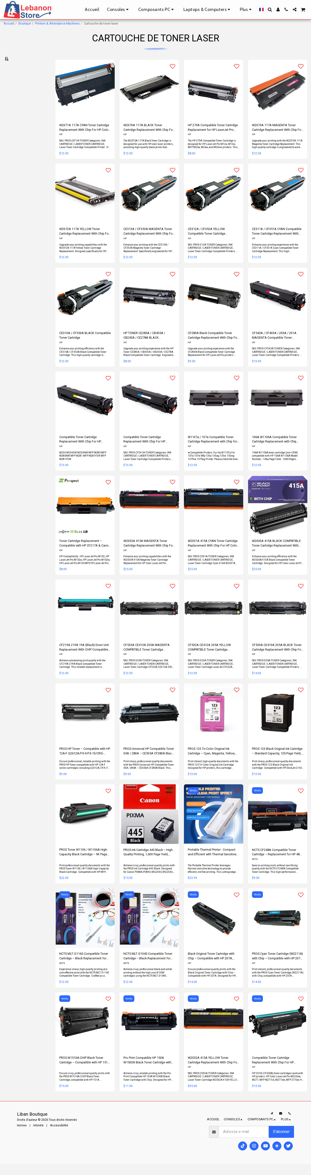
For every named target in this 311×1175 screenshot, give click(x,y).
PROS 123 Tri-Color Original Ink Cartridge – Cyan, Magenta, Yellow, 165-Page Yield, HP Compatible (211, 762)
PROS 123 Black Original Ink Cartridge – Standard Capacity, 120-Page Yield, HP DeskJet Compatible (277, 762)
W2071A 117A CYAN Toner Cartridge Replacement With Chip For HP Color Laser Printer (84, 138)
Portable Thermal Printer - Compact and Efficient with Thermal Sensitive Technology (212, 863)
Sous (16, 84)
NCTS (255, 870)
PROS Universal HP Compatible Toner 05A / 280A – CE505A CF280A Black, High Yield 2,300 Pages (148, 762)
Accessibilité (59, 1136)
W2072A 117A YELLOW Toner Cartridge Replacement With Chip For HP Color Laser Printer (84, 243)
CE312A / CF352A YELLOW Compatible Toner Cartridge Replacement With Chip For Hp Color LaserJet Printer (213, 243)
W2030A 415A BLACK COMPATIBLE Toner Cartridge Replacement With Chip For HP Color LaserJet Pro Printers (276, 554)
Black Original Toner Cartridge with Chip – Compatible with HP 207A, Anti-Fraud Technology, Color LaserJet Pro (211, 967)
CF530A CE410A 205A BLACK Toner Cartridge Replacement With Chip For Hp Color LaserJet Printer (277, 658)
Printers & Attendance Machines (57, 23)
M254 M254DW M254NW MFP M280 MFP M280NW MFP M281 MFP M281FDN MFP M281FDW (82, 467)
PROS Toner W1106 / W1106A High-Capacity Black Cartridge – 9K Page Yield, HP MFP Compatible (83, 863)
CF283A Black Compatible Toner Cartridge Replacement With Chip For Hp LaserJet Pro (213, 346)
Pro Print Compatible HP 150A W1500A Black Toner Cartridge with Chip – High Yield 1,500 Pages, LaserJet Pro (147, 1071)
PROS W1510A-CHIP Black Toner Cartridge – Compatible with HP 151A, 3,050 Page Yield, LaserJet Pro (85, 1071)
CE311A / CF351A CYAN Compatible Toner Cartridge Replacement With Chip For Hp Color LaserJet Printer (277, 243)
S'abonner (281, 1143)
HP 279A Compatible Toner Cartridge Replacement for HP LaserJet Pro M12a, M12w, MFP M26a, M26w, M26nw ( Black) (213, 138)
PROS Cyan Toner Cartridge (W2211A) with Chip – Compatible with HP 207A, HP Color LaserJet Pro (277, 967)
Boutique (24, 23)
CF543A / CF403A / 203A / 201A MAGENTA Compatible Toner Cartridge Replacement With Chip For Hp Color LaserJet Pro (277, 346)
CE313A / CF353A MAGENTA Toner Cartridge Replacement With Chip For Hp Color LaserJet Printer (148, 243)
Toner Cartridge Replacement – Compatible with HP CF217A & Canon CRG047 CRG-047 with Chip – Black (84, 554)
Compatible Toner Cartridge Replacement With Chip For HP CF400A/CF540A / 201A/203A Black (277, 1071)
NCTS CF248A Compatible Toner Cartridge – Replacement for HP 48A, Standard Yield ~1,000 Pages (277, 863)
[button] (270, 9)
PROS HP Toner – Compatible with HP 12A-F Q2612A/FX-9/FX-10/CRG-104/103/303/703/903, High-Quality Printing (84, 762)
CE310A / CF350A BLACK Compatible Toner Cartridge (85, 346)
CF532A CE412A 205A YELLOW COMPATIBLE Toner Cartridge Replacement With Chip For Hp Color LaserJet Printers (213, 658)
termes (22, 1136)
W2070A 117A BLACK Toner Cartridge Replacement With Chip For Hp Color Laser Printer (148, 138)
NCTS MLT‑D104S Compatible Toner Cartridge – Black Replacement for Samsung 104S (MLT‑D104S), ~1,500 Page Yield (147, 967)
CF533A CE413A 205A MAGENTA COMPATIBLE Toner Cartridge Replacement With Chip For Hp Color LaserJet (148, 658)
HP (60, 146)
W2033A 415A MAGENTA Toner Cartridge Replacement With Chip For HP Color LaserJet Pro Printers (148, 554)
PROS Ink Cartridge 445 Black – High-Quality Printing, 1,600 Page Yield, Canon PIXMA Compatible (148, 863)
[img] (149, 204)
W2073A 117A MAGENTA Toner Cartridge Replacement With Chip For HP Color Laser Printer (277, 138)
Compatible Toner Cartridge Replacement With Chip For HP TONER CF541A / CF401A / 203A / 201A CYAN (146, 450)
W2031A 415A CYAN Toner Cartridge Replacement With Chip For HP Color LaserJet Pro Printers (213, 554)
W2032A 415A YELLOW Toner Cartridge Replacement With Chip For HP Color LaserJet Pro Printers (213, 1071)
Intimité (38, 1136)
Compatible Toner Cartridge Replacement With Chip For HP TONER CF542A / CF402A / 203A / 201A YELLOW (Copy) (82, 450)
